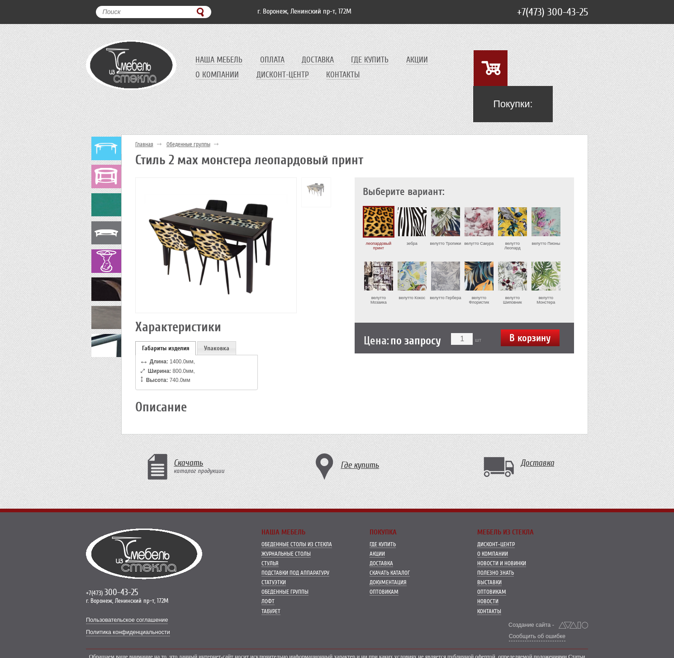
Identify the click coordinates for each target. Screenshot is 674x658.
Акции (421, 59)
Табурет (270, 586)
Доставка (320, 59)
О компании (217, 74)
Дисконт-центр (283, 74)
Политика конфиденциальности (128, 608)
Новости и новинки (501, 539)
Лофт (268, 577)
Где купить (373, 59)
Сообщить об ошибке (537, 612)
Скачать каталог (390, 548)
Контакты (344, 74)
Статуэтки (273, 558)
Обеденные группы (188, 120)
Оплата (273, 59)
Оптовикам (384, 567)
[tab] (165, 324)
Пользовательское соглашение (127, 596)
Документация (388, 558)
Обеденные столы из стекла (296, 520)
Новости (487, 577)
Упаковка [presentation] (216, 323)
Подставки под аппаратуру (295, 548)
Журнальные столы (286, 529)
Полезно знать (495, 548)
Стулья (270, 539)
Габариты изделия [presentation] (166, 323)
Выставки (489, 558)
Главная (144, 120)
